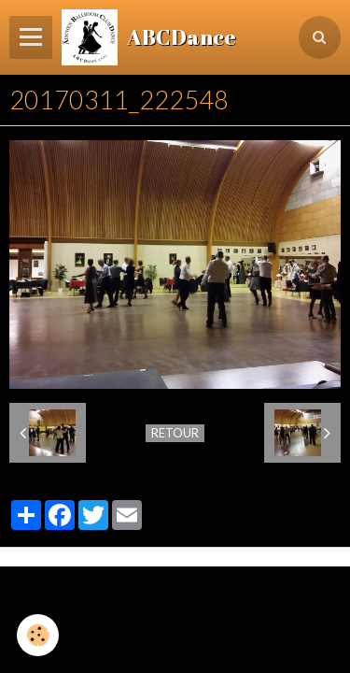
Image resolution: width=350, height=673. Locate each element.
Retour (175, 432)
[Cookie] (38, 635)
